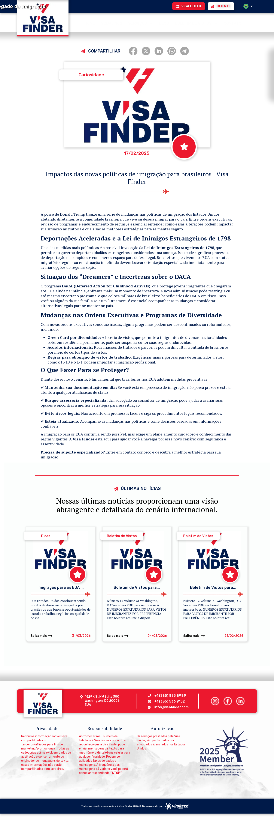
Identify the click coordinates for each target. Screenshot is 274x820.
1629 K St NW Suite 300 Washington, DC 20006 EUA (102, 701)
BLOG (164, 22)
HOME (89, 22)
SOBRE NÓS (111, 22)
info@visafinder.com (171, 707)
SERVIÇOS (140, 23)
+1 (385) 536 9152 (169, 701)
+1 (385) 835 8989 (170, 696)
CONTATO (232, 22)
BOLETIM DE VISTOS (196, 23)
